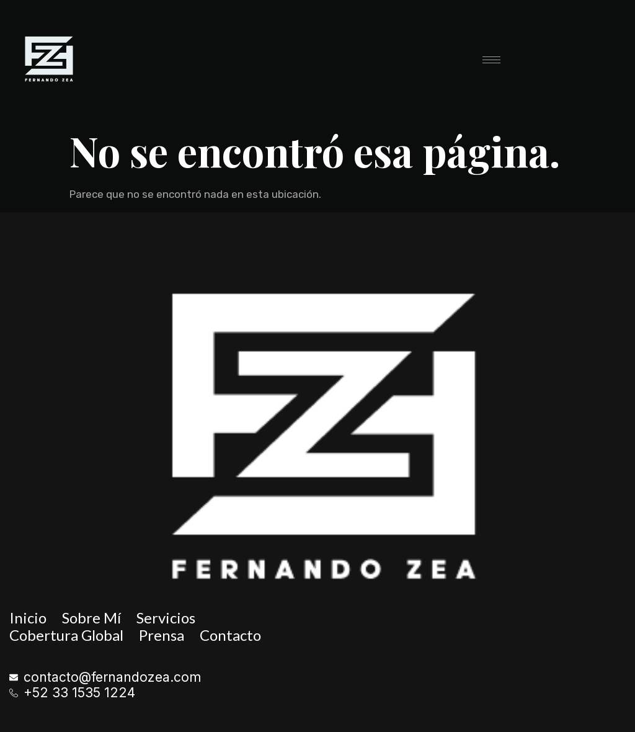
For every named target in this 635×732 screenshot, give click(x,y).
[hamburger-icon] (491, 59)
